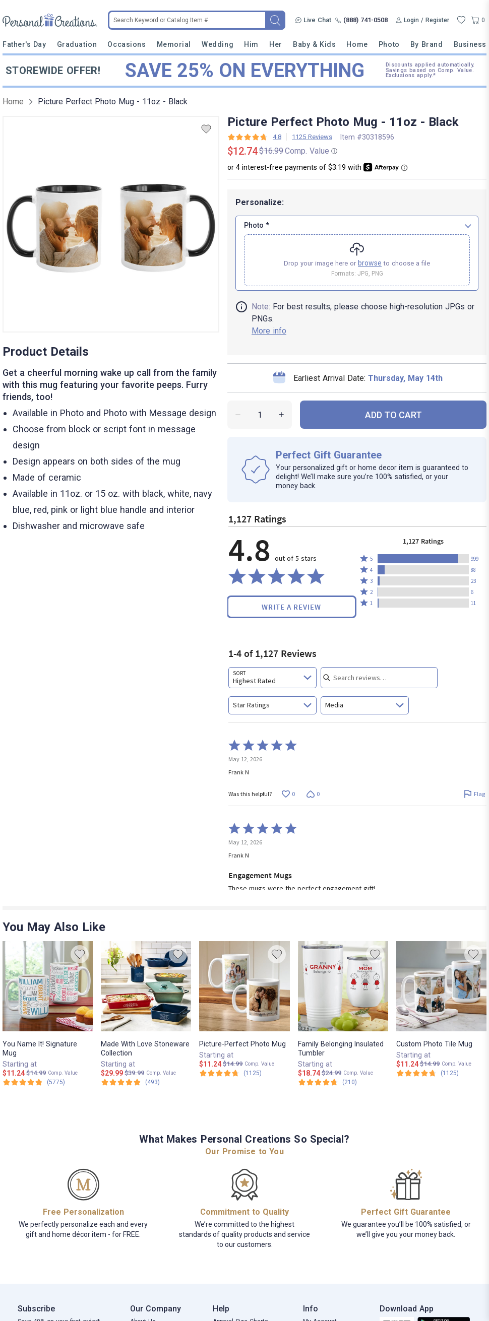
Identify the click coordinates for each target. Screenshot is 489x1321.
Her (275, 44)
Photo (389, 44)
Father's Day (24, 44)
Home (357, 44)
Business (470, 44)
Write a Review (291, 607)
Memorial (174, 44)
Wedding (217, 44)
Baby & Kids (314, 44)
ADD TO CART (393, 415)
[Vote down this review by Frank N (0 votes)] (312, 794)
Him (251, 44)
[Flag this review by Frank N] (474, 794)
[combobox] (272, 677)
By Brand (426, 44)
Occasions (126, 44)
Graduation (77, 44)
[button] (423, 558)
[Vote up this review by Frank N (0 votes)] (288, 794)
